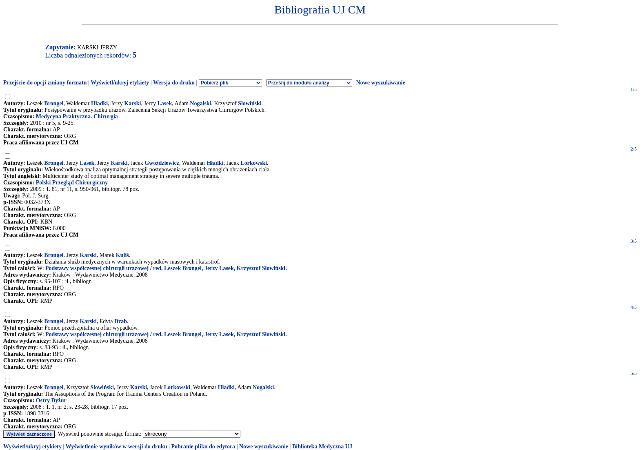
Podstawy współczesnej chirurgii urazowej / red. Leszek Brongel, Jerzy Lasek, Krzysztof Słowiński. (166, 268)
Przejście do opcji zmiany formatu (45, 83)
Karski (132, 103)
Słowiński (250, 103)
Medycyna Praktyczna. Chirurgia (77, 116)
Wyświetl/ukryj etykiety (120, 83)
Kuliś (122, 255)
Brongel (53, 103)
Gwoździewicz (161, 163)
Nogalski (200, 103)
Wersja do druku (174, 83)
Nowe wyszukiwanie (380, 83)
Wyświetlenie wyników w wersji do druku (116, 446)
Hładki (99, 103)
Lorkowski (253, 163)
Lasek (165, 103)
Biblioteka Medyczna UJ (322, 446)
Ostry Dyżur (51, 400)
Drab (120, 321)
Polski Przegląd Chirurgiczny (72, 183)
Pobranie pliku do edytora (203, 446)
